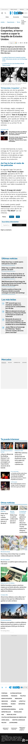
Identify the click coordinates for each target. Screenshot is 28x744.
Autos (21, 709)
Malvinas (22, 9)
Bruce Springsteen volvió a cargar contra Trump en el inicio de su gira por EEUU (18, 485)
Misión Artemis (14, 9)
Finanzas (14, 696)
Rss (2, 714)
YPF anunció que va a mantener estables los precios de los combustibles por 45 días (15, 305)
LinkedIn (13, 687)
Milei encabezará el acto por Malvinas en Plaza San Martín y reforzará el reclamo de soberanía (16, 313)
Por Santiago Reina (5, 630)
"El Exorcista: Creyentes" (10, 88)
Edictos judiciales (18, 720)
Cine (18, 217)
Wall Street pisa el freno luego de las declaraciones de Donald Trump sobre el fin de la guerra (14, 283)
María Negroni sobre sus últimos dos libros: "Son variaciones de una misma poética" (18, 133)
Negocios (4, 701)
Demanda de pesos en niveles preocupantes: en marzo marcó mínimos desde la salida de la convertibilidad (16, 321)
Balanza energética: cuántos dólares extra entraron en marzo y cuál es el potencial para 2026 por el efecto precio (13, 625)
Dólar (7, 17)
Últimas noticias (15, 693)
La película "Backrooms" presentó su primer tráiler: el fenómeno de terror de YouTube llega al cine (14, 59)
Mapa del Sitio (11, 714)
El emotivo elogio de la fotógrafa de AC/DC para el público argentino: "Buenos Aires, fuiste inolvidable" (18, 139)
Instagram (9, 687)
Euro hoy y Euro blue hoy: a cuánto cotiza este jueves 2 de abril (13, 555)
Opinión (13, 701)
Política (23, 696)
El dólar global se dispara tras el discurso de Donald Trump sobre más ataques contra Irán (23, 523)
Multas (3, 722)
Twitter (2, 687)
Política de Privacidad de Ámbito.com (13, 717)
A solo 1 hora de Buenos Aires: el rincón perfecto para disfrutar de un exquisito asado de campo (13, 275)
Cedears (24, 362)
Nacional (4, 704)
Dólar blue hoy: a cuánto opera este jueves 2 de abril (12, 263)
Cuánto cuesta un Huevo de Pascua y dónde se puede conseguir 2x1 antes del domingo (13, 291)
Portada (4, 693)
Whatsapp (21, 687)
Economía (16, 17)
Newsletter (23, 687)
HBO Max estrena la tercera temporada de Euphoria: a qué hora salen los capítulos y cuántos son (21, 458)
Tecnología (18, 712)
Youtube (17, 687)
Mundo (13, 704)
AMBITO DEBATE (22, 729)
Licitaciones (13, 722)
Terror (18, 22)
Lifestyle (22, 701)
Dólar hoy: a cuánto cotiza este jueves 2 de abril (12, 269)
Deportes (22, 704)
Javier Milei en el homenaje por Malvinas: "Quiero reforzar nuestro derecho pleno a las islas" (15, 329)
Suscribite (19, 225)
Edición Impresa (6, 706)
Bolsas (10, 362)
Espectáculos (10, 22)
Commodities (17, 362)
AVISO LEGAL (5, 720)
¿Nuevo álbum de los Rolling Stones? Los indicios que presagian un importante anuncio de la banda (7, 461)
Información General (8, 709)
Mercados (18, 698)
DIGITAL (6, 729)
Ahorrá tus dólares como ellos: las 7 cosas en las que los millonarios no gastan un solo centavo (13, 599)
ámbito (3, 22)
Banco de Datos (6, 698)
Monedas (3, 362)
